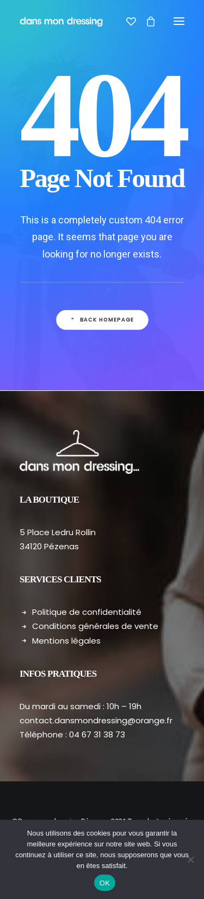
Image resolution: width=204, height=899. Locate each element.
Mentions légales (66, 640)
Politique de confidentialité (86, 612)
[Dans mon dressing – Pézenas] (61, 21)
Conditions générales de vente (95, 626)
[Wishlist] (126, 21)
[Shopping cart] (146, 21)
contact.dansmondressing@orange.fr (96, 720)
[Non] (190, 859)
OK (105, 883)
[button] (179, 21)
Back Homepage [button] (102, 320)
